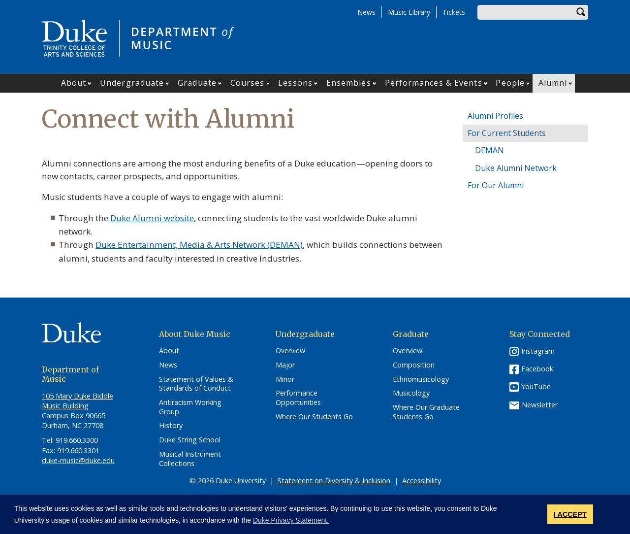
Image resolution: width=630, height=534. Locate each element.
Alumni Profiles (495, 115)
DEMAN (489, 150)
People (510, 82)
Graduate (197, 82)
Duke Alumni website (152, 218)
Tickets (453, 12)
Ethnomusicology (421, 379)
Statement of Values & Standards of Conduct (196, 384)
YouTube (536, 386)
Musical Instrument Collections (190, 459)
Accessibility (421, 480)
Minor (285, 379)
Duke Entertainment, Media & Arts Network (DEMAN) (199, 244)
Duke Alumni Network (516, 168)
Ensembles (348, 82)
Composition (414, 365)
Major (285, 365)
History (171, 425)
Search (580, 12)
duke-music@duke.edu (78, 460)
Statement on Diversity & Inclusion (334, 480)
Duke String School (189, 439)
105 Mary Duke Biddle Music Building (77, 400)
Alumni (552, 82)
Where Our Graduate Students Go (426, 412)
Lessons (295, 82)
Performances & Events (433, 82)
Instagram (538, 351)
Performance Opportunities (298, 398)
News (366, 12)
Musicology (411, 393)
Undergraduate (132, 82)
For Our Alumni (496, 185)
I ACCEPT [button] (570, 514)
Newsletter (540, 404)
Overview (290, 350)
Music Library (409, 12)
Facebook (537, 368)
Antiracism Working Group (190, 407)
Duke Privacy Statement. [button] (291, 520)
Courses (247, 82)
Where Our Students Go (314, 416)
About (74, 82)
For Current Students (507, 133)
